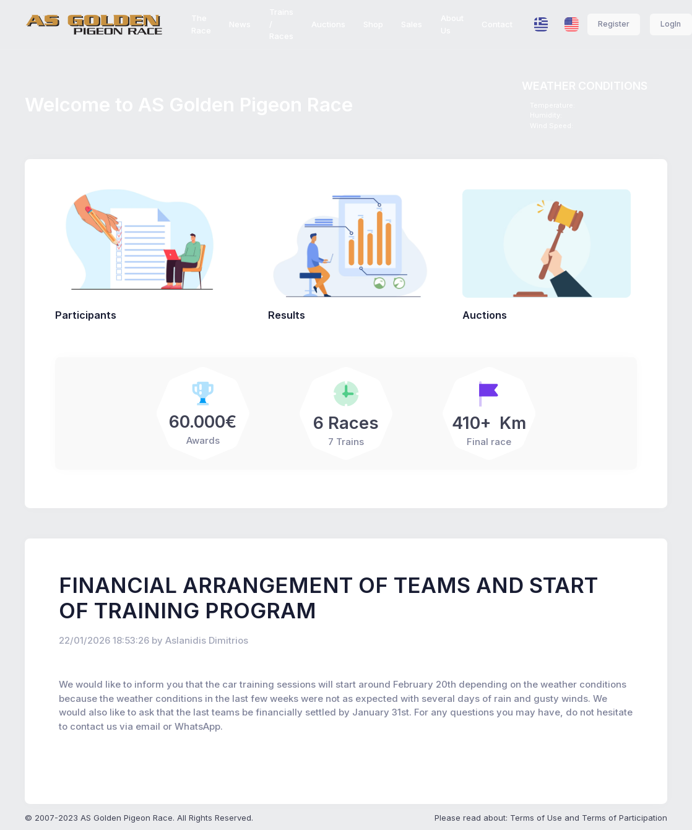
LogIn (670, 23)
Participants (85, 315)
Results (286, 315)
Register (613, 23)
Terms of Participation (624, 818)
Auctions (484, 315)
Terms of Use (536, 818)
